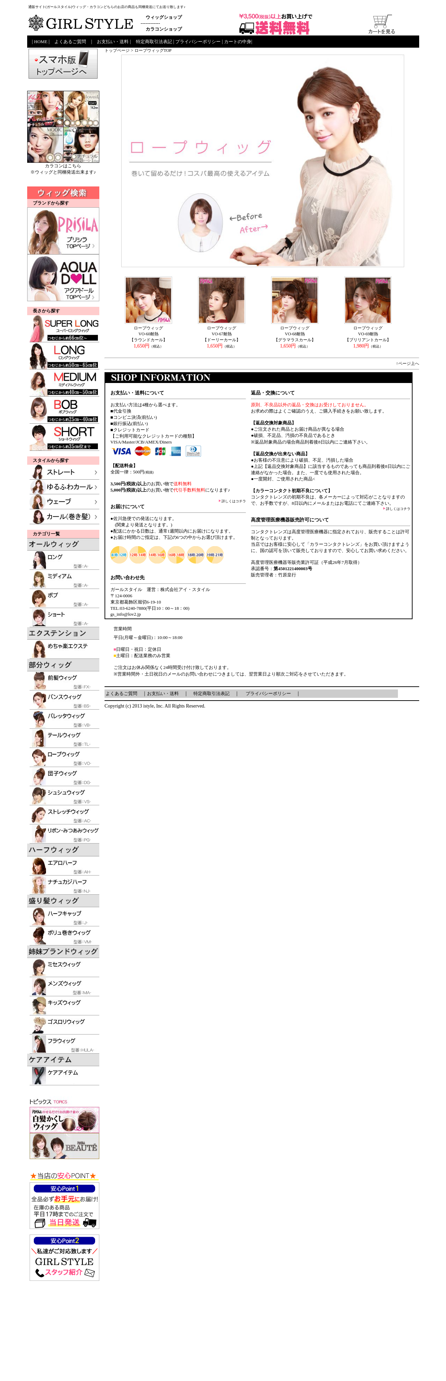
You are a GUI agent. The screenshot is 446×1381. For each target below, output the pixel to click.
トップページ (117, 50)
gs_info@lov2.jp (125, 614)
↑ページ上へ (407, 363)
